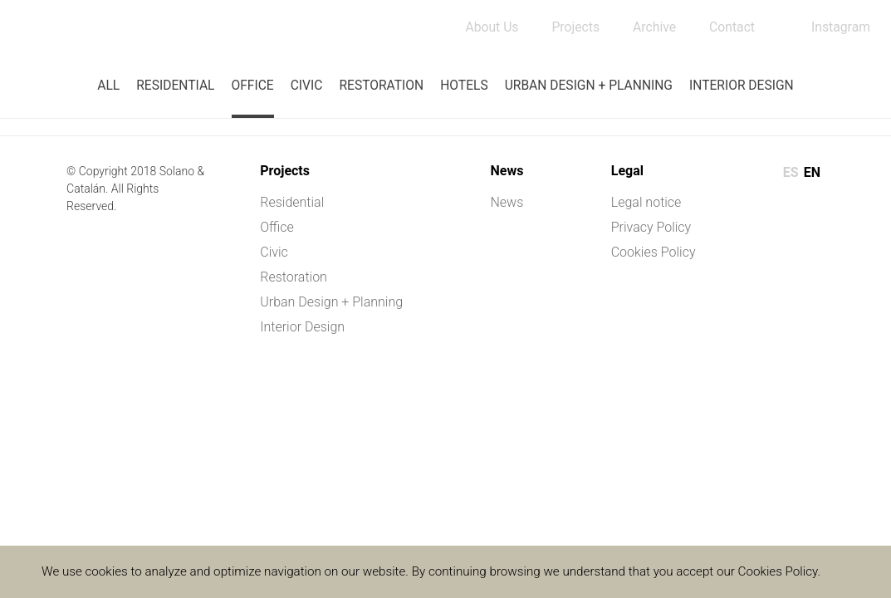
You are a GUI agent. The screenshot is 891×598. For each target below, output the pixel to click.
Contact (730, 27)
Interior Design (741, 85)
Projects (572, 27)
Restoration (381, 85)
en (812, 172)
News (506, 202)
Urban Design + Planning (589, 85)
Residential (175, 85)
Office (252, 85)
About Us (488, 27)
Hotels (463, 85)
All (108, 85)
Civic (307, 85)
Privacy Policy (651, 227)
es (791, 172)
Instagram (840, 27)
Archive (652, 27)
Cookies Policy (653, 252)
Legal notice (646, 202)
